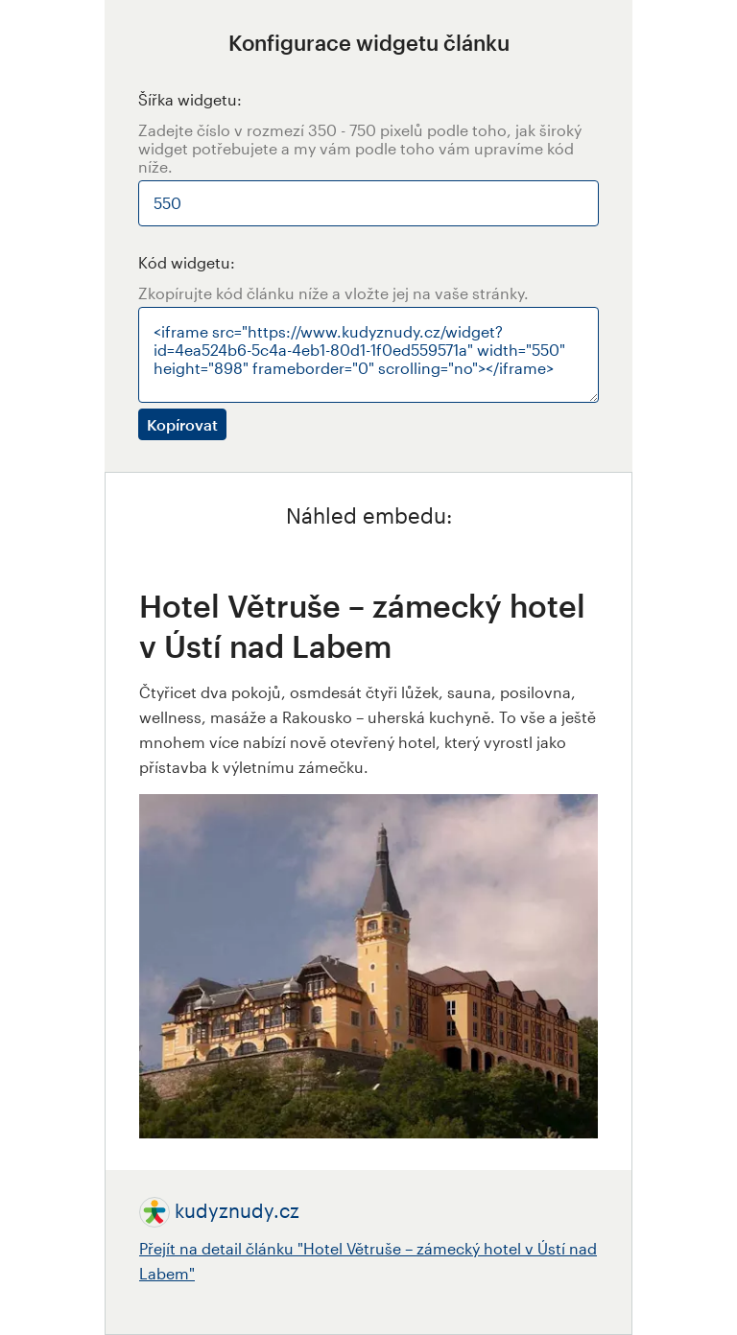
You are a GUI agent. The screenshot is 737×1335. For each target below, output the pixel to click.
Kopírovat (182, 424)
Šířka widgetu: (190, 99)
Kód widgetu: (186, 262)
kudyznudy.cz (237, 1210)
